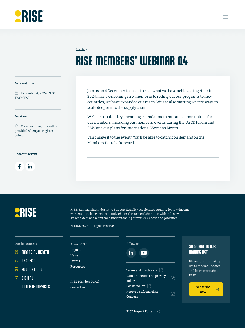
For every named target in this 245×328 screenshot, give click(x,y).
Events (80, 49)
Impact (75, 250)
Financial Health (32, 252)
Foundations (29, 269)
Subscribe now (207, 289)
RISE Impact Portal (143, 311)
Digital (24, 278)
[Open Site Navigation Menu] (225, 14)
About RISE (78, 244)
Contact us (77, 287)
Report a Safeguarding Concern (150, 294)
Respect (25, 260)
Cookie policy (138, 286)
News (74, 255)
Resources (77, 266)
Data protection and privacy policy (150, 278)
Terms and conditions (144, 270)
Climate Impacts (32, 286)
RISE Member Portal (84, 281)
